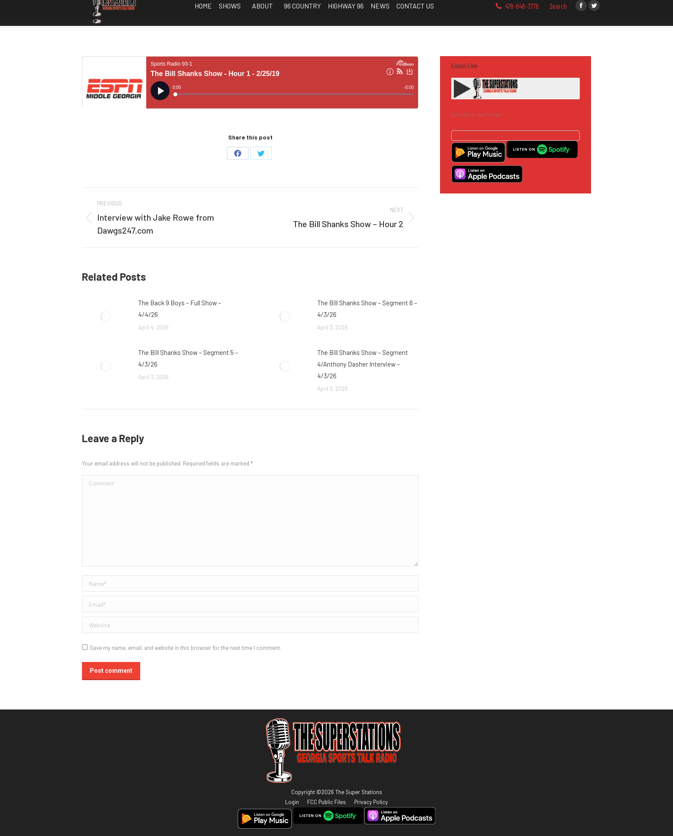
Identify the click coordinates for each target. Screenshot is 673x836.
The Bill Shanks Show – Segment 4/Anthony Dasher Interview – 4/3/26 (362, 364)
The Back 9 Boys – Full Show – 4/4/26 (179, 308)
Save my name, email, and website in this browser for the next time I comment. (185, 647)
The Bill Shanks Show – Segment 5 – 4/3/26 (188, 358)
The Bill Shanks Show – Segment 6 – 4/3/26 (367, 308)
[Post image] (105, 316)
